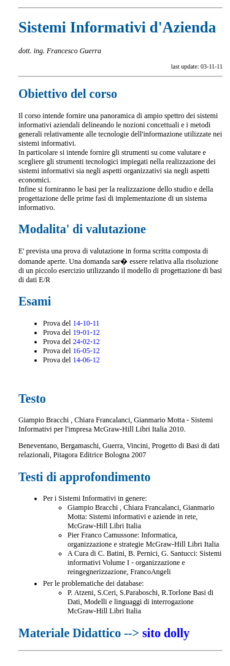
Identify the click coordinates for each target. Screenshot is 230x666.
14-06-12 (86, 360)
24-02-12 (86, 341)
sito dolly (166, 633)
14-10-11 (86, 323)
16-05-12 (86, 350)
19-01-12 (86, 332)
